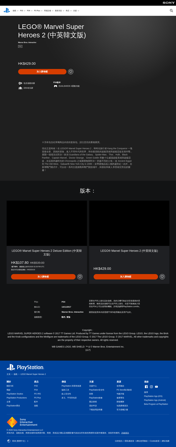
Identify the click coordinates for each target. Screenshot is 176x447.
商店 (67, 11)
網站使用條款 (142, 441)
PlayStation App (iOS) (153, 396)
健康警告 (120, 398)
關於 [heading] (9, 381)
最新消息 (58, 11)
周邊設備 (47, 11)
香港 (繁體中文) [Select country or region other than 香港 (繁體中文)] (18, 441)
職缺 (8, 390)
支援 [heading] (91, 381)
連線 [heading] (146, 381)
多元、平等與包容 (69, 398)
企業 (8, 402)
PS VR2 (37, 394)
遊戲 (14, 11)
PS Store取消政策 (124, 390)
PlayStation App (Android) (155, 400)
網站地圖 (165, 441)
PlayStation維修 (96, 398)
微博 (146, 392)
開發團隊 (120, 402)
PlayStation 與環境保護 (71, 386)
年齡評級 (120, 394)
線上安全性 (66, 394)
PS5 (21, 11)
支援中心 (93, 386)
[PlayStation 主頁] (7, 10)
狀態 (91, 394)
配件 (36, 402)
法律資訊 (118, 441)
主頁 (8, 374)
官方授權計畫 (122, 410)
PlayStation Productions (17, 398)
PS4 (28, 11)
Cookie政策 (155, 441)
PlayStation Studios (15, 394)
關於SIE (10, 386)
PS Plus (37, 11)
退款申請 (93, 406)
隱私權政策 (129, 441)
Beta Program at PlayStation (156, 404)
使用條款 (120, 386)
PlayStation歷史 (13, 406)
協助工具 (65, 390)
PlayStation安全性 (96, 390)
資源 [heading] (119, 381)
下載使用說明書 (95, 410)
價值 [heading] (64, 381)
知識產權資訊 (122, 406)
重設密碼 (93, 402)
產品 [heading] (36, 381)
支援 (75, 11)
